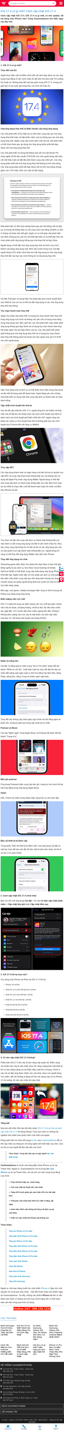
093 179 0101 (8, 1394)
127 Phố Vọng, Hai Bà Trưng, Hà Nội (16, 1380)
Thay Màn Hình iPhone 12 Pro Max (23, 1236)
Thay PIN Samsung (17, 1281)
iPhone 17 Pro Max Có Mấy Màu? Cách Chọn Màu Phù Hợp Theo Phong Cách (56, 1350)
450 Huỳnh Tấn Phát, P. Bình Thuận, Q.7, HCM (20, 1398)
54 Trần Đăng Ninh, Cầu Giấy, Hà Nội (16, 1386)
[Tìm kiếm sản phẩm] (32, 3)
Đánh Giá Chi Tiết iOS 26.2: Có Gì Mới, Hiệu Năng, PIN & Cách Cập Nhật (24, 1350)
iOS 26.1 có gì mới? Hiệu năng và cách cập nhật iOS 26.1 (39, 1349)
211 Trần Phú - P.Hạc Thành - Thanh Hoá (18, 1369)
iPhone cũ (45, 1288)
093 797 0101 (8, 1400)
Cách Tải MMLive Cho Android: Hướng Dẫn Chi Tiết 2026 (6, 1349)
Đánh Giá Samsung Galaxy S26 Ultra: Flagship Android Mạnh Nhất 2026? (55, 1331)
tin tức (34, 1140)
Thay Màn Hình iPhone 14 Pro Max (23, 1251)
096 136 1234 (8, 1371)
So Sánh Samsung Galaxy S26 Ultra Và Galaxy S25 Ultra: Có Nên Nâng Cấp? (40, 1332)
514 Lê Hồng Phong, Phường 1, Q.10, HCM (19, 1392)
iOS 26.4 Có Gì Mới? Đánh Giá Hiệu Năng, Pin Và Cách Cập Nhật (23, 1330)
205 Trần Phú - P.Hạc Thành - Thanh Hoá (18, 1375)
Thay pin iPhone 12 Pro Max (20, 1231)
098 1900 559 (8, 1383)
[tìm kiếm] (53, 3)
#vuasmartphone (48, 1140)
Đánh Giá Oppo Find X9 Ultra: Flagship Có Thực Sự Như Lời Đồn (7, 1330)
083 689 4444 (8, 1389)
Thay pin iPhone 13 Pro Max (20, 1241)
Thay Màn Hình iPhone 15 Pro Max (23, 1256)
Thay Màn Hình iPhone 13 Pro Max (23, 1246)
